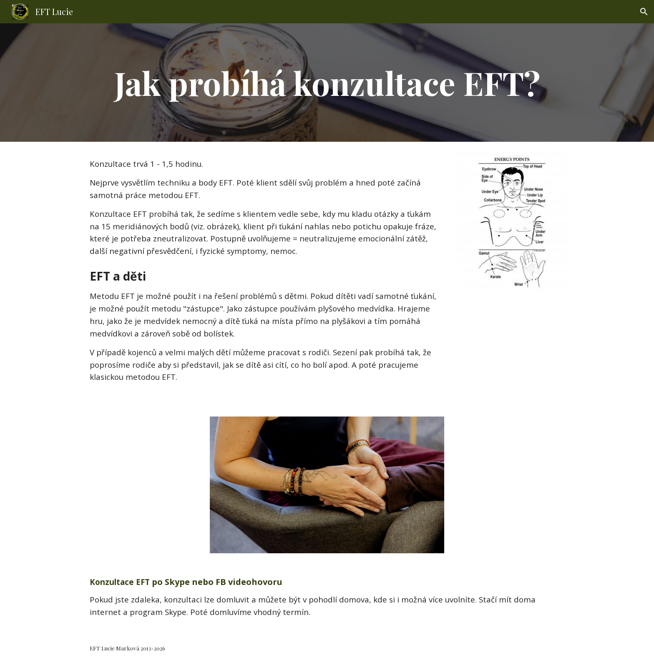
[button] (644, 12)
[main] (327, 82)
